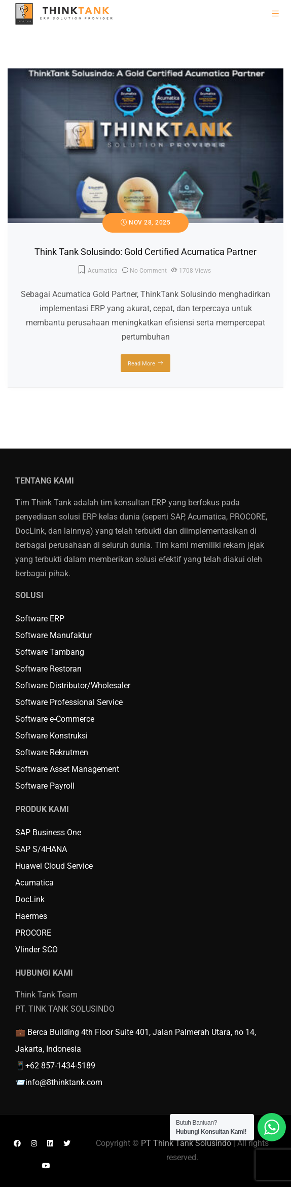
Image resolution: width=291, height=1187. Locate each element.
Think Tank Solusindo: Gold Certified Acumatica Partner (145, 251)
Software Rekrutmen (51, 752)
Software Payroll (45, 786)
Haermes (31, 916)
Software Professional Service (69, 702)
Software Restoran (48, 669)
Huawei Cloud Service (54, 866)
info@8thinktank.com (63, 1082)
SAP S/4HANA (41, 849)
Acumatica (103, 270)
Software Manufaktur (53, 635)
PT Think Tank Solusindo (186, 1143)
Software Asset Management (67, 769)
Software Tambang (49, 652)
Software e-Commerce (54, 719)
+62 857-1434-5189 (60, 1065)
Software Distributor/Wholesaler (72, 685)
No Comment (148, 270)
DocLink (30, 899)
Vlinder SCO (36, 949)
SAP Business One (48, 832)
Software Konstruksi (51, 735)
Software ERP (39, 618)
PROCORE (33, 933)
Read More (141, 363)
